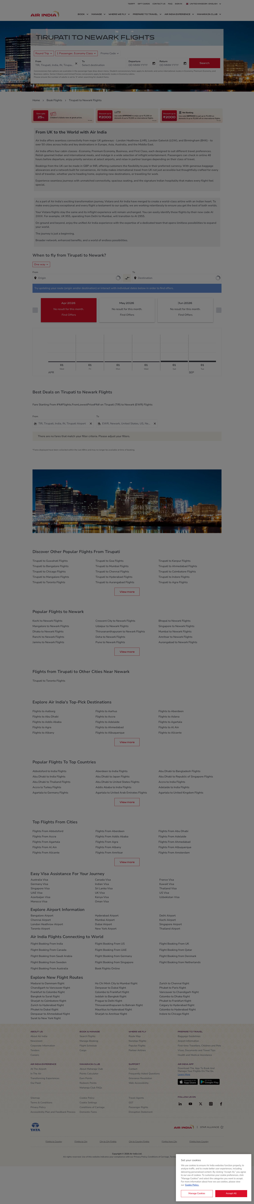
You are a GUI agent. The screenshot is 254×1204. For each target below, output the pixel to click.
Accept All (231, 1193)
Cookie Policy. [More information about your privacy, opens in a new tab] (192, 1185)
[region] (213, 1177)
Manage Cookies (196, 1193)
